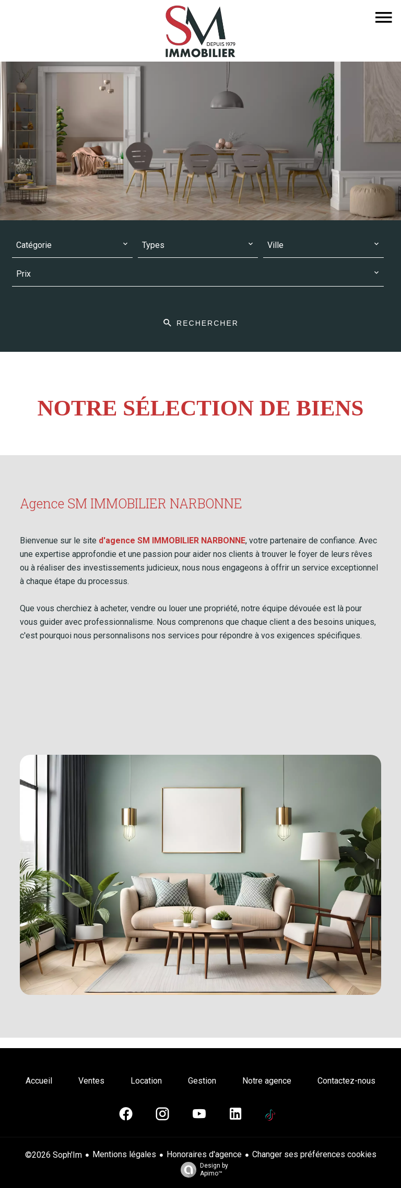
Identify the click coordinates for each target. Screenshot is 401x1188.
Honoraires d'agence (204, 1154)
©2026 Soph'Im (53, 1155)
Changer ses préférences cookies (314, 1154)
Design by (201, 1170)
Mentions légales (124, 1154)
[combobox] (72, 245)
